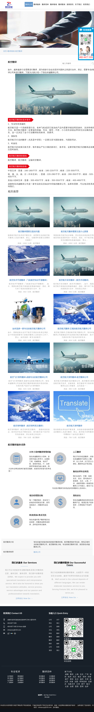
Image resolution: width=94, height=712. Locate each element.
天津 (87, 679)
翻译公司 (28, 4)
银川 (88, 684)
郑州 (84, 677)
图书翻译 (20, 680)
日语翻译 (52, 676)
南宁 (67, 679)
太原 (67, 686)
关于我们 (78, 4)
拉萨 (87, 686)
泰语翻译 (42, 682)
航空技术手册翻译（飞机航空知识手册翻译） (28, 280)
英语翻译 (42, 676)
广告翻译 (10, 682)
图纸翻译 (20, 676)
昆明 (82, 686)
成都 (67, 674)
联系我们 (86, 4)
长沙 (77, 679)
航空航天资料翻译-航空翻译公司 (74, 377)
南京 (79, 677)
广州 (87, 674)
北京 (82, 674)
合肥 (72, 686)
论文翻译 (10, 680)
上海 (77, 674)
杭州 (69, 677)
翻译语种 (45, 4)
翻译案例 (61, 4)
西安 (72, 679)
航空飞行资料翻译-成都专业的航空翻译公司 (29, 377)
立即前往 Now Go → (24, 598)
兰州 (78, 684)
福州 (82, 679)
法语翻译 (42, 680)
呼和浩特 (83, 682)
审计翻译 (10, 678)
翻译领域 (53, 4)
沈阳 (76, 682)
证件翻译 (10, 676)
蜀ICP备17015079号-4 (50, 695)
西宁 (83, 684)
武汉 (74, 677)
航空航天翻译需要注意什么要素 (74, 231)
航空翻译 (18, 51)
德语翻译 (52, 678)
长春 (71, 682)
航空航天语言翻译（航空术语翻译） (74, 280)
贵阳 (77, 686)
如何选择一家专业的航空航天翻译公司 (28, 329)
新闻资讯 (70, 4)
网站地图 (47, 697)
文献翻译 (20, 682)
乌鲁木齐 (71, 684)
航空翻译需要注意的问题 (29, 231)
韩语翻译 (42, 678)
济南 (89, 677)
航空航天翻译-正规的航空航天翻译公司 (74, 329)
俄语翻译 (52, 680)
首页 (5, 51)
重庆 (72, 674)
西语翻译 (52, 682)
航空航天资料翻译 (74, 426)
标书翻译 (20, 678)
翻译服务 (37, 4)
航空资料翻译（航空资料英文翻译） (28, 426)
